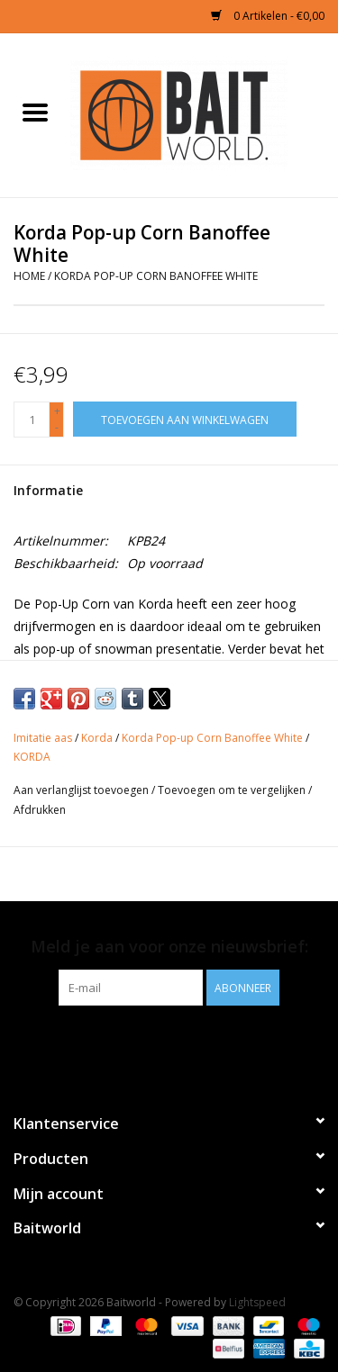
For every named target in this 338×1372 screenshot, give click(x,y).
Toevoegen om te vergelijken (233, 790)
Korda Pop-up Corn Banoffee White (156, 276)
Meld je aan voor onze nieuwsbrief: (169, 946)
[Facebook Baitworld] (153, 1042)
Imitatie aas (43, 737)
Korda (97, 737)
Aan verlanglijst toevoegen (82, 790)
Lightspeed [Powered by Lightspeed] (257, 1302)
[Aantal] (32, 420)
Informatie (48, 490)
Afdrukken (40, 809)
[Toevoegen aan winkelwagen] (185, 419)
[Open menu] (35, 112)
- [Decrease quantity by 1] (57, 427)
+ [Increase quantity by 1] (57, 411)
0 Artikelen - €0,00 (267, 15)
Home (29, 276)
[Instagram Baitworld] (185, 1042)
